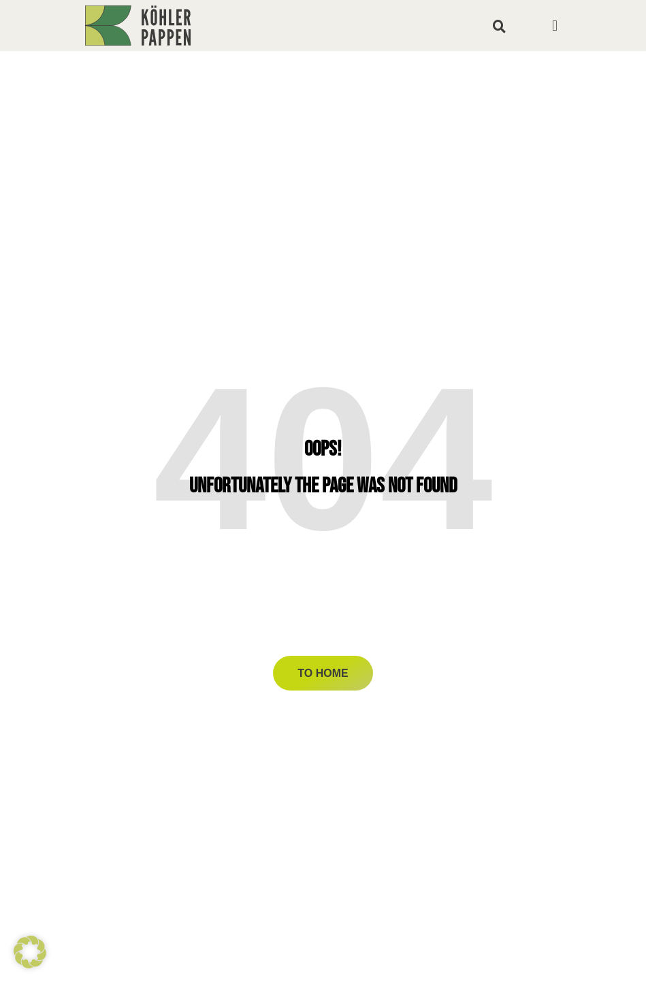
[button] (500, 26)
